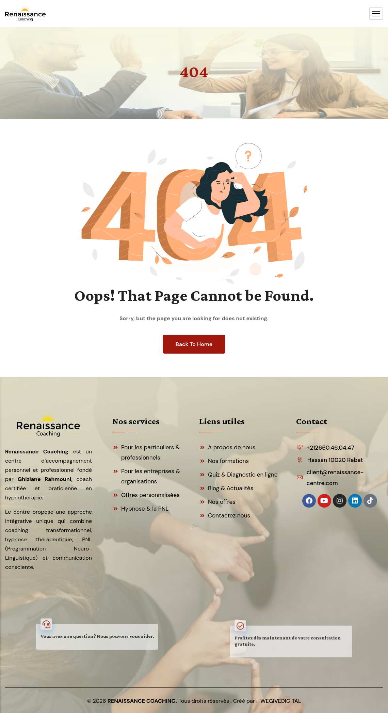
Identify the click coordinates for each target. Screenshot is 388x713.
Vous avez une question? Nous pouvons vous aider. (97, 636)
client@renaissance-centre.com (335, 477)
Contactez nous (229, 515)
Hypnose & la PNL (144, 508)
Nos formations (228, 461)
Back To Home (194, 344)
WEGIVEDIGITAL (280, 700)
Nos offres (222, 502)
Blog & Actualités (230, 488)
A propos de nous (231, 447)
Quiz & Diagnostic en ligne (243, 474)
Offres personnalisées (150, 495)
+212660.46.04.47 (330, 447)
